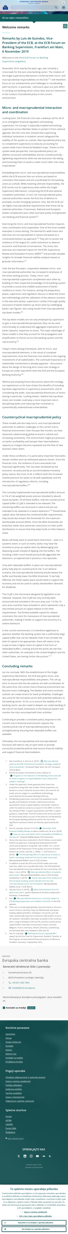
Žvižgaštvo (10, 1132)
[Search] (32, 7)
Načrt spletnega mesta (15, 1138)
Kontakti (9, 1046)
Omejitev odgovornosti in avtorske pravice (25, 1077)
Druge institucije (13, 1042)
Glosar (9, 1038)
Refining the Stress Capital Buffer (42, 933)
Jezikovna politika (14, 1089)
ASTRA (9, 1120)
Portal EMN (11, 1128)
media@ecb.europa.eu (23, 987)
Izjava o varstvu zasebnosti (18, 1081)
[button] (63, 2)
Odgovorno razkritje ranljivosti (20, 1101)
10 (51, 510)
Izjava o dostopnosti (15, 1097)
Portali (9, 1116)
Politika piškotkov (14, 1085)
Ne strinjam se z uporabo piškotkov (36, 1229)
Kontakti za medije (16, 1007)
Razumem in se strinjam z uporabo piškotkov (35, 1222)
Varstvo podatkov (14, 1093)
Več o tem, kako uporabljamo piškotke (35, 1216)
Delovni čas (11, 1053)
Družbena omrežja (14, 1061)
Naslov (9, 1050)
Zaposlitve (10, 1034)
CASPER (9, 1124)
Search (56, 7)
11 (50, 656)
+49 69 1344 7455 (20, 982)
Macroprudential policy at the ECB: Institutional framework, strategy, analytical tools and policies (35, 764)
